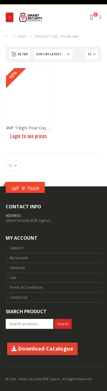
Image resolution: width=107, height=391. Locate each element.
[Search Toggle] (78, 17)
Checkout (17, 267)
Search (62, 323)
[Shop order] (53, 54)
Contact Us (18, 297)
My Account (18, 257)
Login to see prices (28, 136)
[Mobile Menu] (9, 17)
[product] (28, 94)
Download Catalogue (42, 348)
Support (16, 247)
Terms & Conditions (26, 287)
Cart (13, 277)
